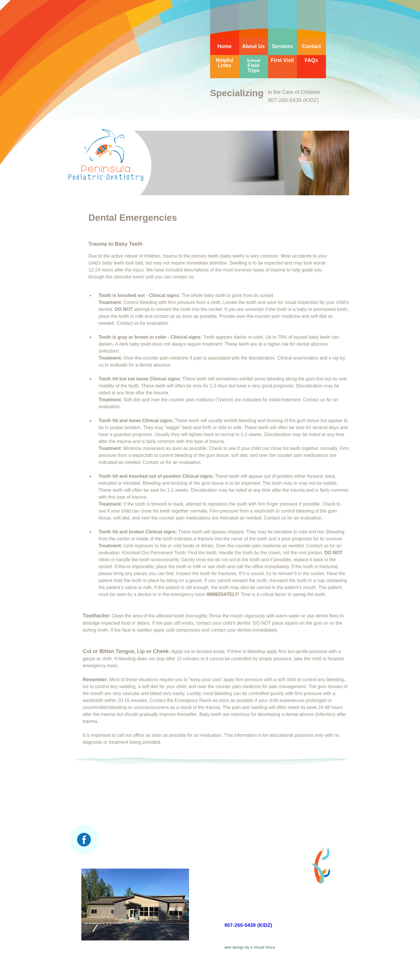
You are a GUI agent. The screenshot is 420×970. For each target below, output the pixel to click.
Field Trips (253, 65)
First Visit (282, 60)
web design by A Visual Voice (250, 947)
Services (282, 46)
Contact (311, 46)
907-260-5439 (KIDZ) (248, 925)
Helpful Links (224, 62)
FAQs (311, 60)
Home (224, 46)
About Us (253, 46)
